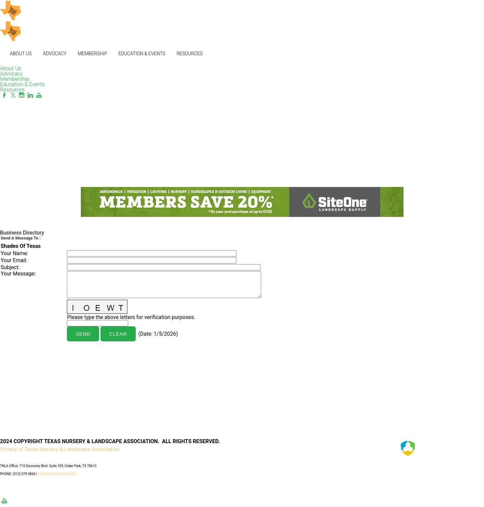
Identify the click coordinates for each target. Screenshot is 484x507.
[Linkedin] (30, 95)
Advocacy (55, 53)
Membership (92, 53)
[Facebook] (4, 95)
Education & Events (141, 53)
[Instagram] (21, 95)
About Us (21, 53)
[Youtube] (39, 95)
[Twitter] (13, 95)
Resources (190, 53)
